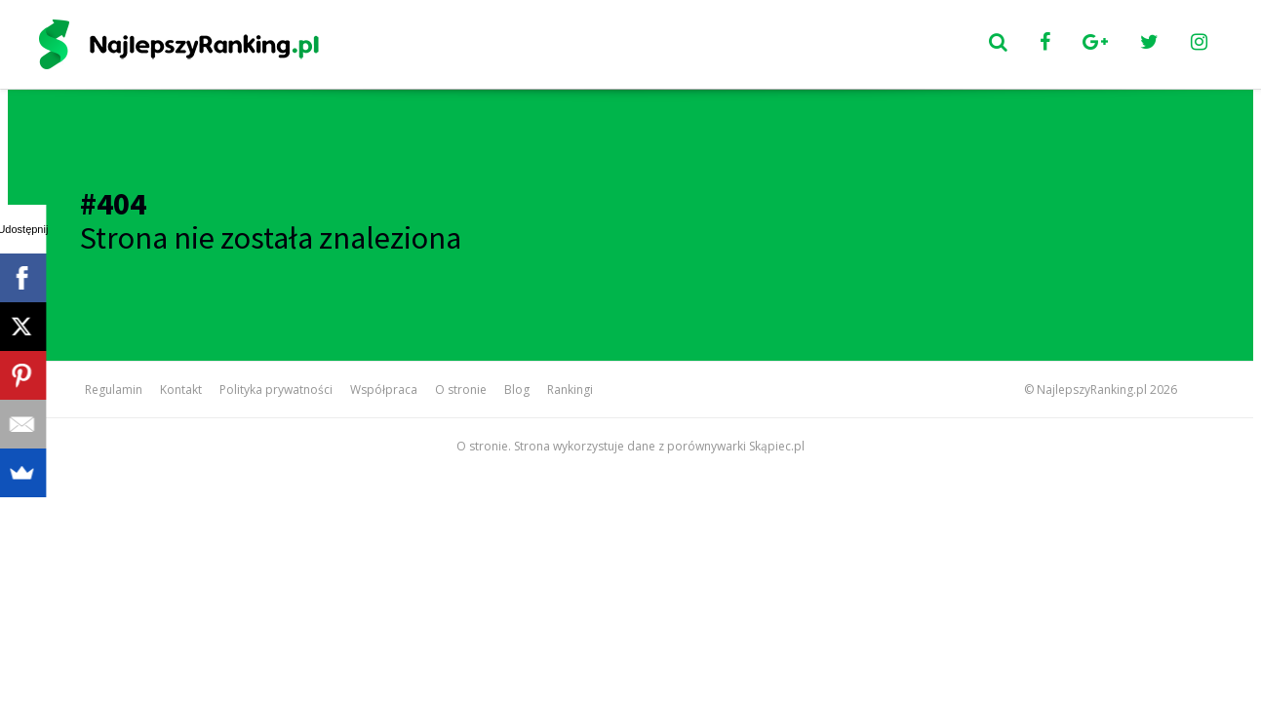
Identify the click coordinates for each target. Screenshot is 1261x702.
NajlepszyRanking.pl (1092, 389)
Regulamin (113, 389)
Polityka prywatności (276, 389)
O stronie (461, 389)
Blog (517, 389)
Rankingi (570, 389)
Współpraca (383, 389)
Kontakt (181, 389)
